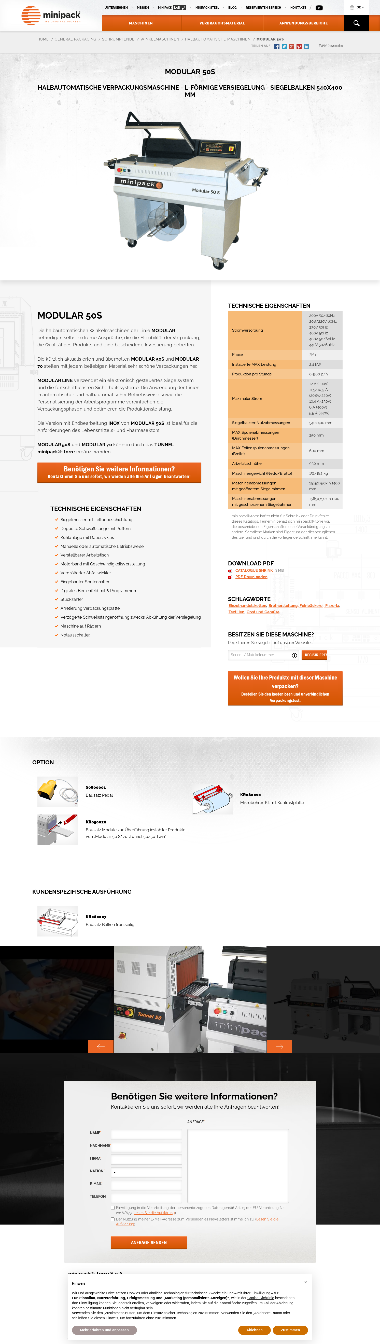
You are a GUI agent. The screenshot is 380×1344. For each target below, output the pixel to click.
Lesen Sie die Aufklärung (154, 1213)
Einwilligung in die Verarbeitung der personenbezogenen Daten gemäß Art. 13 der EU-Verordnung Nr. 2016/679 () (200, 1210)
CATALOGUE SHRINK (254, 570)
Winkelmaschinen (159, 39)
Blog (232, 7)
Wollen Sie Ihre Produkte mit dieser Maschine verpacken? (285, 689)
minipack (172, 7)
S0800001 (96, 787)
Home (43, 39)
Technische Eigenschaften (96, 508)
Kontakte (298, 7)
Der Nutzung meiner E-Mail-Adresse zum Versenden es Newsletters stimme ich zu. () (197, 1221)
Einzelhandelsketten (247, 605)
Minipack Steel (207, 7)
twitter (285, 47)
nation (97, 1171)
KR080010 (250, 794)
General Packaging (75, 39)
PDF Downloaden (251, 577)
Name (95, 1133)
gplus (292, 47)
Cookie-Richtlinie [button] (260, 1298)
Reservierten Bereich (263, 7)
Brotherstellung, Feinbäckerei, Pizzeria (304, 605)
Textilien (236, 612)
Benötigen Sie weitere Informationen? (119, 471)
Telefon (98, 1197)
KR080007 (96, 916)
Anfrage (196, 1122)
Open (294, 655)
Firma (96, 1158)
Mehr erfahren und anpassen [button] (104, 1330)
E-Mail (96, 1184)
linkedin (307, 47)
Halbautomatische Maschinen (217, 39)
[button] (306, 1282)
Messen (143, 7)
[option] (190, 999)
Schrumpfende (118, 39)
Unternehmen (116, 7)
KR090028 (96, 822)
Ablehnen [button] (254, 1330)
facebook (277, 47)
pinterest (300, 47)
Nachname (100, 1146)
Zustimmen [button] (290, 1330)
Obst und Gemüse (263, 612)
